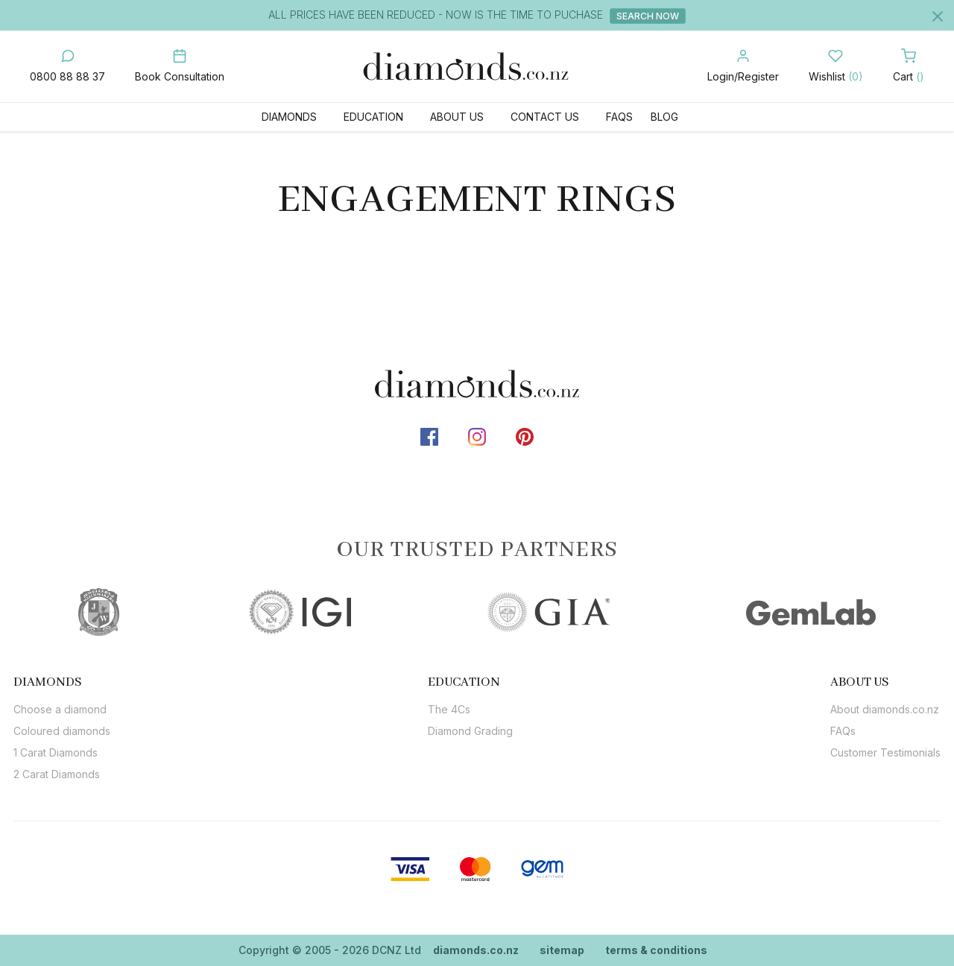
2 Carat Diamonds (56, 774)
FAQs (619, 116)
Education (373, 116)
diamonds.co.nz (476, 950)
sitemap (562, 950)
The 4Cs (449, 709)
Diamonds (289, 116)
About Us (457, 116)
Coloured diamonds (61, 730)
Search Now (649, 16)
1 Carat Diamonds (55, 752)
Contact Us (545, 116)
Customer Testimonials (885, 752)
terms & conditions (656, 950)
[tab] (61, 682)
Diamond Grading (470, 730)
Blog (664, 116)
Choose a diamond (60, 709)
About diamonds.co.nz (884, 709)
